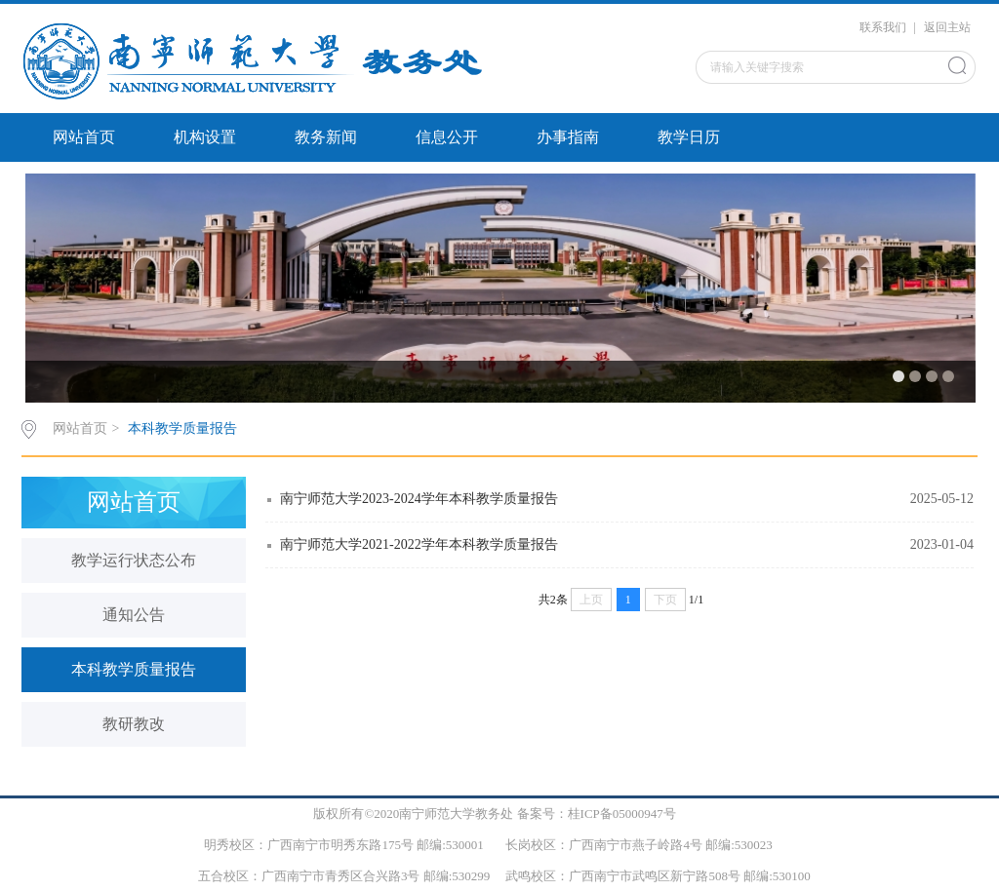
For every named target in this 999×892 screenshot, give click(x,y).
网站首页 (84, 137)
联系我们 (882, 27)
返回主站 (947, 27)
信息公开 (447, 137)
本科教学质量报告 (182, 428)
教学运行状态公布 (133, 560)
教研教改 (133, 724)
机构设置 (205, 137)
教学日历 (689, 137)
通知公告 (133, 614)
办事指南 (568, 137)
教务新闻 (326, 137)
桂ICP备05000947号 (622, 813)
